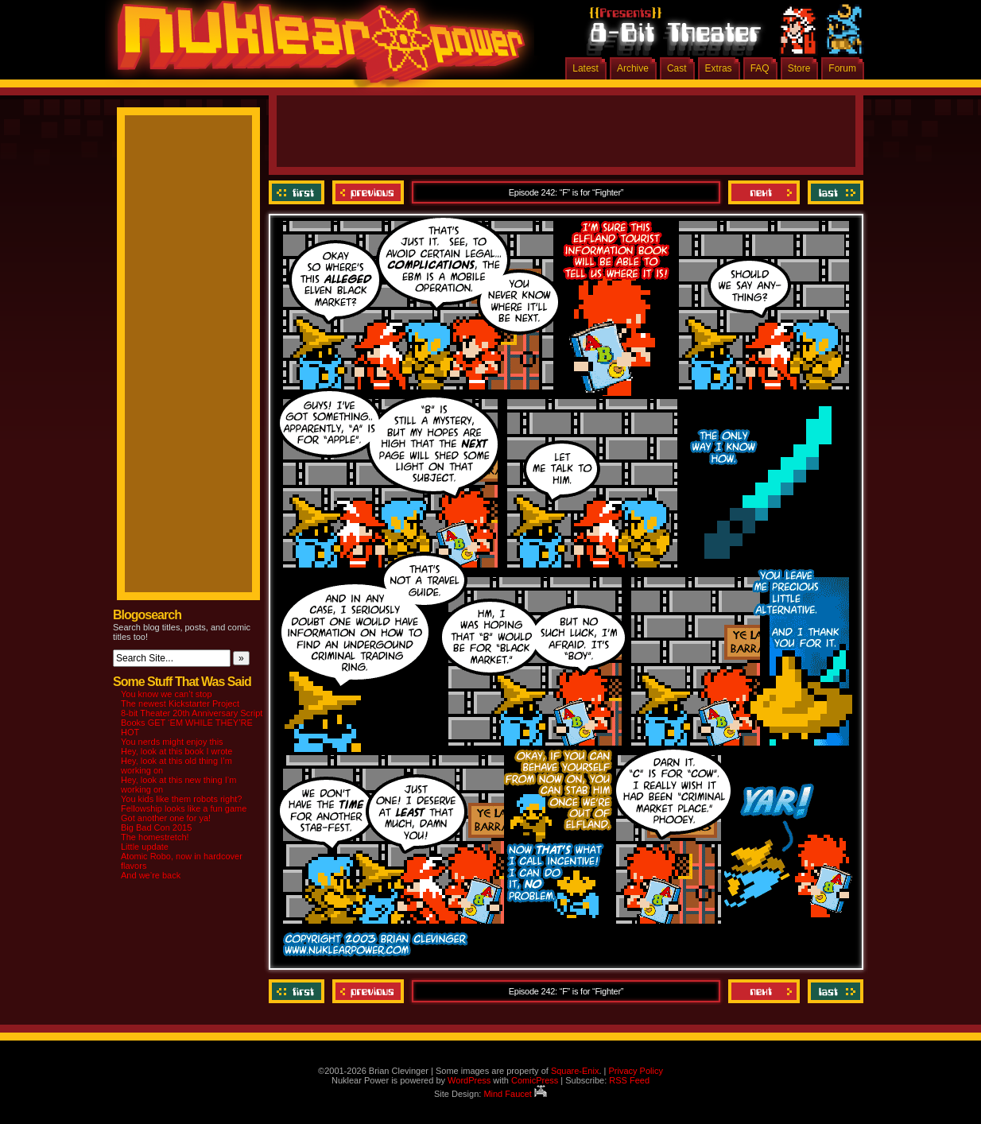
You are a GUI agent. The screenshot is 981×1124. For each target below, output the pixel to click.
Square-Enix (575, 1071)
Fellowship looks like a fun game (183, 808)
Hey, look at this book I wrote (176, 751)
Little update (145, 846)
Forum (842, 68)
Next (764, 192)
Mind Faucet (515, 1094)
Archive (633, 68)
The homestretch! (155, 837)
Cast (677, 68)
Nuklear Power (315, 47)
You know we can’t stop (166, 694)
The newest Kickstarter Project (180, 703)
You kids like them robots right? (181, 799)
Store (799, 68)
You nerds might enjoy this (172, 741)
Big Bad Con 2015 (156, 827)
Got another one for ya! (166, 818)
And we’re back (150, 875)
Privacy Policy (635, 1071)
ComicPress (534, 1080)
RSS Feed (629, 1080)
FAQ (760, 68)
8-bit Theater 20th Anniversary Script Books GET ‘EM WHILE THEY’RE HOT (191, 722)
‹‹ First (298, 192)
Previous (368, 192)
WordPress (469, 1080)
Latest (585, 68)
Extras (718, 68)
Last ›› (833, 192)
